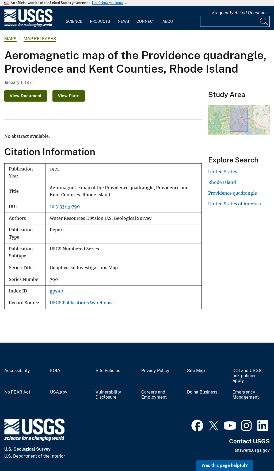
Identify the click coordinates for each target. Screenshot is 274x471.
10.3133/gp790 (65, 206)
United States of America (234, 203)
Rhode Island (222, 182)
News (123, 21)
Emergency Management (246, 395)
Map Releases (40, 38)
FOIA (55, 370)
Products (100, 21)
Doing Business (202, 392)
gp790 (56, 291)
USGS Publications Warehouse (82, 302)
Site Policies (108, 370)
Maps (10, 38)
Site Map (196, 370)
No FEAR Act (17, 392)
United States (222, 171)
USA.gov (58, 392)
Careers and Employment (154, 395)
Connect (145, 21)
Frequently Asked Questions (240, 12)
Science (74, 21)
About (168, 21)
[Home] (28, 25)
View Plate (68, 95)
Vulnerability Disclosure (108, 395)
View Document (26, 95)
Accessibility (17, 370)
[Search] (264, 21)
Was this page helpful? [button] (224, 465)
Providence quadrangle (232, 193)
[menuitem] (74, 18)
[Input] (235, 21)
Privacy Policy (155, 370)
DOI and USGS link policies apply (247, 375)
